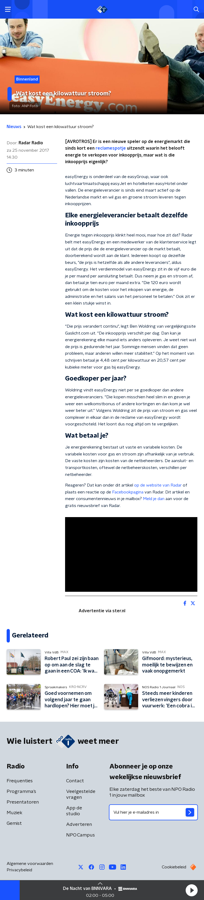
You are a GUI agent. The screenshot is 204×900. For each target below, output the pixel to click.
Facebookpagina (127, 492)
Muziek (14, 812)
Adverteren (79, 824)
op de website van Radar (158, 485)
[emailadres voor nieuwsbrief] (153, 812)
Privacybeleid (19, 870)
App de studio (74, 811)
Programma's (21, 791)
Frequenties (20, 781)
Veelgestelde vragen (80, 794)
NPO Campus (80, 835)
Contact (75, 781)
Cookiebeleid (174, 867)
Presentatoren (23, 802)
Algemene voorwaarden (30, 863)
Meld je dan (153, 499)
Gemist (14, 823)
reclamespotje (111, 148)
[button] (191, 890)
